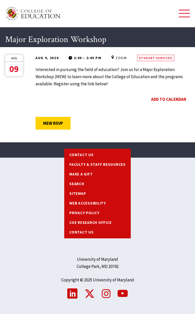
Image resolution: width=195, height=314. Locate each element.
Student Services (155, 58)
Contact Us (81, 232)
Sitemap (77, 193)
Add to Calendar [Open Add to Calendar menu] (168, 99)
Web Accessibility (87, 203)
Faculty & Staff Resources (97, 164)
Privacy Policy (84, 212)
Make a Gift (81, 174)
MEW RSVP (57, 123)
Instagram (106, 294)
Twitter (90, 294)
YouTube (123, 294)
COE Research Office (90, 222)
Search (76, 183)
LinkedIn (72, 294)
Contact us (81, 154)
